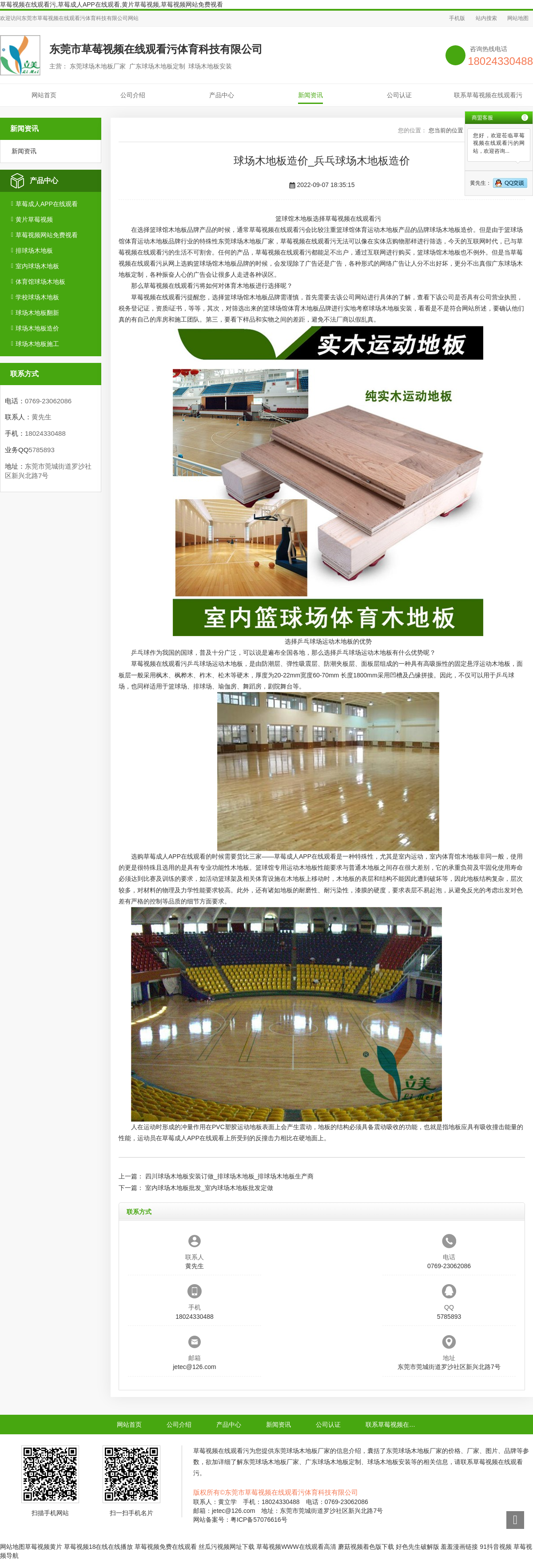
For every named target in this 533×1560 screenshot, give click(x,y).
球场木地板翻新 (37, 312)
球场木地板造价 (37, 328)
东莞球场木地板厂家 (246, 241)
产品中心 (221, 95)
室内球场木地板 (37, 266)
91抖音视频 (496, 1546)
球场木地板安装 (390, 308)
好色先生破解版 (417, 1546)
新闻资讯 (310, 95)
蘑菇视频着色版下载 (366, 1546)
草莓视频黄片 (43, 1546)
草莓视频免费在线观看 (166, 1546)
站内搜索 (486, 18)
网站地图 (518, 18)
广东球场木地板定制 (333, 1461)
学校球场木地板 (37, 297)
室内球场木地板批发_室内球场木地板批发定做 (209, 1187)
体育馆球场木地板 (40, 281)
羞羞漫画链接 (459, 1546)
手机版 (457, 18)
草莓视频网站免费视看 (47, 235)
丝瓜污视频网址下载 (227, 1546)
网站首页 (44, 95)
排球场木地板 (34, 250)
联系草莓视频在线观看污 (488, 95)
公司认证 (399, 95)
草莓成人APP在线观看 (47, 203)
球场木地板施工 (37, 343)
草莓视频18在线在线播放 (98, 1546)
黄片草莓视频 (34, 219)
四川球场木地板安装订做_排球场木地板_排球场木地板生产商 (229, 1176)
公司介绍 (132, 95)
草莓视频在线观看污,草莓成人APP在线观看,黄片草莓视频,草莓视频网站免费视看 (111, 4)
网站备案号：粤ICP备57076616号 (240, 1519)
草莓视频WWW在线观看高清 (296, 1546)
